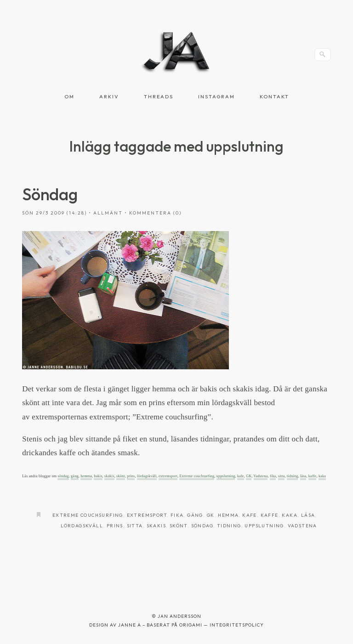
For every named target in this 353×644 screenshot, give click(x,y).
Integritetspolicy (237, 625)
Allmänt (108, 213)
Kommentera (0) (155, 213)
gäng (75, 476)
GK (248, 476)
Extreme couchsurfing (196, 476)
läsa (303, 476)
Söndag (50, 194)
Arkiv (109, 96)
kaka (322, 476)
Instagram (216, 96)
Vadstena (261, 476)
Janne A (129, 625)
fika (273, 476)
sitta (281, 476)
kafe (240, 476)
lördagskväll (147, 476)
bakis (98, 476)
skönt (120, 476)
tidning (292, 476)
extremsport (168, 476)
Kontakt (274, 96)
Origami (190, 625)
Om (69, 96)
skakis (109, 476)
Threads (158, 96)
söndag (62, 476)
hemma (86, 476)
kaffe (312, 476)
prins (131, 476)
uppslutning (225, 476)
